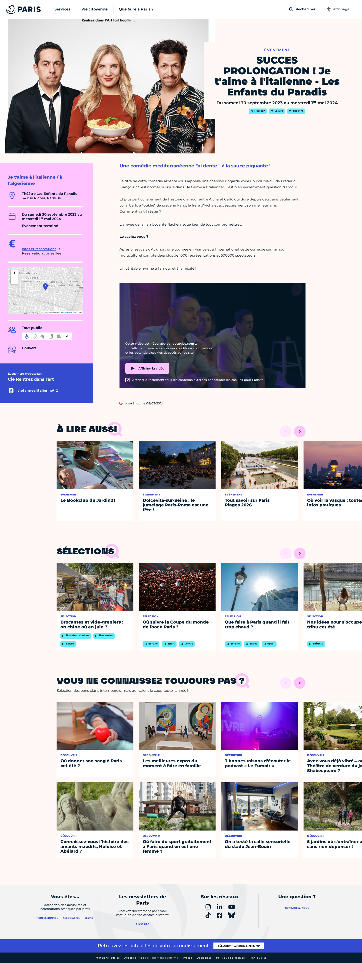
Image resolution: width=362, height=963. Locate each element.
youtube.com (183, 343)
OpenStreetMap (66, 312)
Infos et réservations (39, 249)
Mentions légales (108, 957)
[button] (45, 287)
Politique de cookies (230, 957)
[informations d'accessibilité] (47, 336)
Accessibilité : (151, 957)
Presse (187, 957)
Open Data (204, 957)
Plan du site (257, 957)
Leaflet (45, 312)
